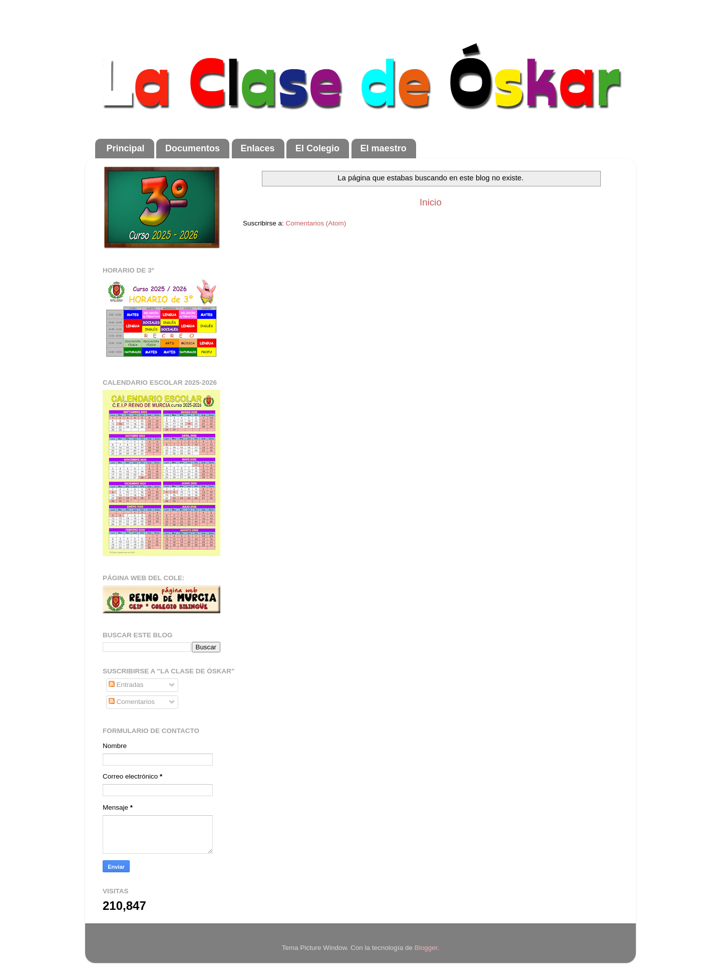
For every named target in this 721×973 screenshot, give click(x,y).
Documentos (192, 148)
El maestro (383, 148)
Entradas (126, 684)
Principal (126, 148)
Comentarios (132, 701)
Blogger (426, 947)
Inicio (431, 202)
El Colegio (317, 148)
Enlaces (258, 148)
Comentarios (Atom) (316, 223)
